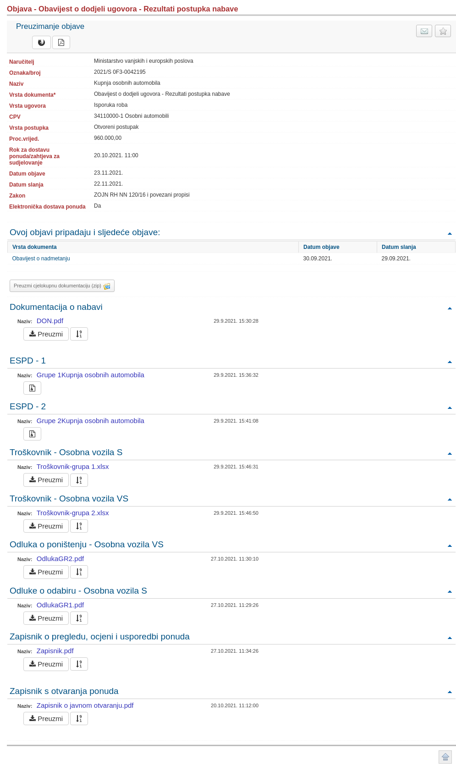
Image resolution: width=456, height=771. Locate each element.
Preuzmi (46, 334)
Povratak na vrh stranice (445, 757)
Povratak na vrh (450, 233)
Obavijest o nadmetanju (41, 258)
